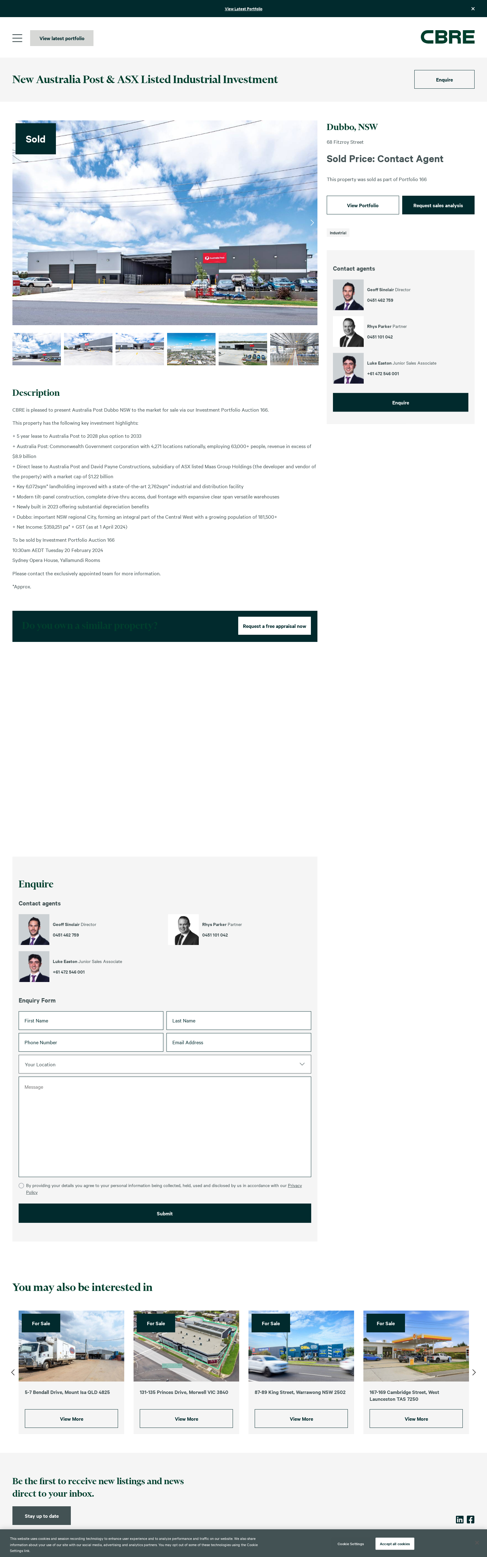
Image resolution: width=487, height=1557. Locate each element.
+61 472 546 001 (69, 995)
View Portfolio (363, 205)
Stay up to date (42, 1515)
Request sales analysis (438, 205)
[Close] (477, 1543)
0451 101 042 (215, 958)
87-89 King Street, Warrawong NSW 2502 (300, 1403)
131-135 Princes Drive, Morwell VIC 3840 (184, 1403)
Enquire (444, 79)
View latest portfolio (61, 38)
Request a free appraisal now (274, 649)
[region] (243, 1543)
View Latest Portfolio (243, 9)
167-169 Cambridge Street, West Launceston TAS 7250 (404, 1407)
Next (312, 222)
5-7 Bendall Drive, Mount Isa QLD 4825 (67, 1403)
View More (71, 1430)
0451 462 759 (66, 958)
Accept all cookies (395, 1543)
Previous (17, 222)
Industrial (338, 233)
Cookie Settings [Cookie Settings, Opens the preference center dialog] (351, 1543)
